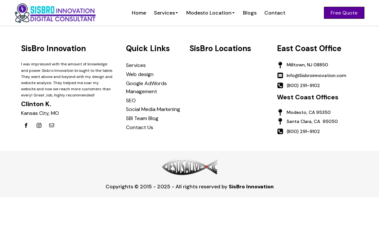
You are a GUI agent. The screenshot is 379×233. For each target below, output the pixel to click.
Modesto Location (210, 12)
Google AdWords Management (146, 87)
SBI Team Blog (142, 118)
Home (139, 12)
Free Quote (344, 12)
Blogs (250, 12)
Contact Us (139, 127)
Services (166, 12)
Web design (140, 74)
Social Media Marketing (153, 109)
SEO (131, 100)
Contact (274, 12)
